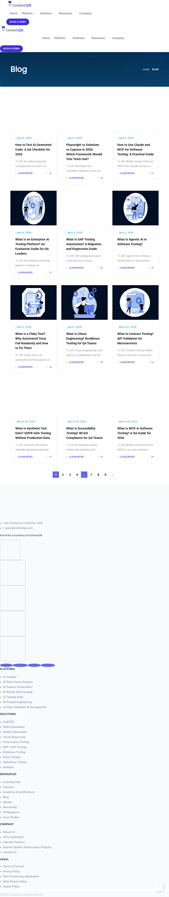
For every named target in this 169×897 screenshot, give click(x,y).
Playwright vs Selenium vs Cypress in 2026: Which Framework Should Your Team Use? (84, 152)
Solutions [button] (46, 13)
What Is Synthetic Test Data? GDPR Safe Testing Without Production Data (33, 433)
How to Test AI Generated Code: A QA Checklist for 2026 (33, 149)
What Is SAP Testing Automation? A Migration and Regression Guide (83, 244)
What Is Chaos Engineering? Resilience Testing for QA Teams (83, 338)
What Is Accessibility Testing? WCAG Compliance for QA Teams (84, 433)
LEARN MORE (24, 173)
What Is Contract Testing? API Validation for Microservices (135, 338)
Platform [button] (27, 13)
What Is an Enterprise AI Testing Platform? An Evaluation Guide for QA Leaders (32, 246)
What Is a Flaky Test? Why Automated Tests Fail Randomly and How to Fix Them (31, 341)
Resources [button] (65, 13)
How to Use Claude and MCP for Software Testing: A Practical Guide (135, 149)
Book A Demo (18, 21)
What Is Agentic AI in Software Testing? (132, 241)
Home (13, 13)
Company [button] (85, 13)
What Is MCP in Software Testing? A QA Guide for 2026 (135, 433)
